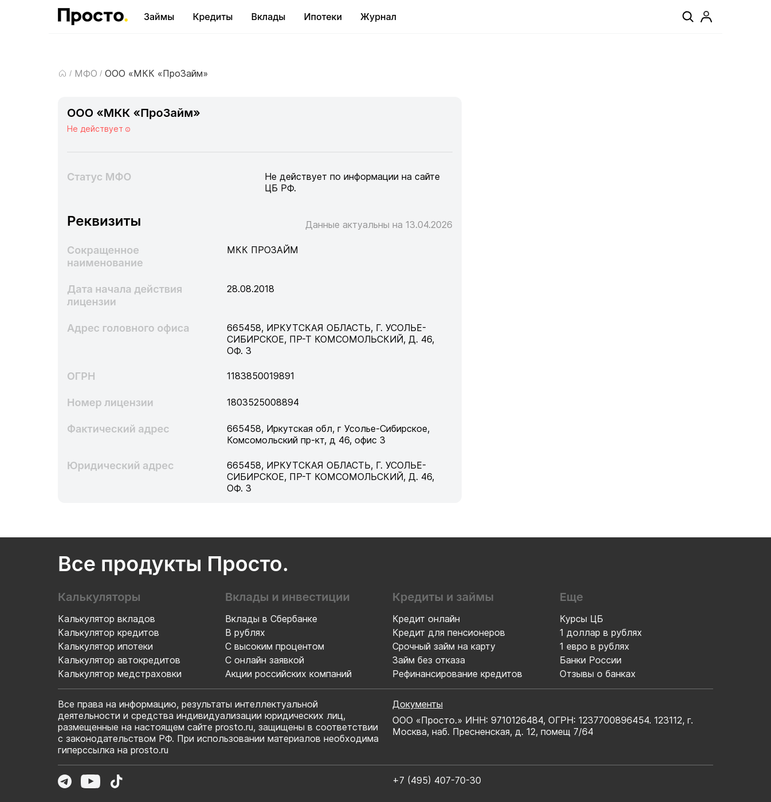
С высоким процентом (274, 646)
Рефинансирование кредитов (457, 673)
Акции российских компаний (288, 673)
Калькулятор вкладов (106, 618)
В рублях (245, 632)
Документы (417, 704)
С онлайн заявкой (264, 660)
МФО (85, 73)
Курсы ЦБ (581, 618)
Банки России (590, 660)
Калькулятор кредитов (108, 632)
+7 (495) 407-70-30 (436, 780)
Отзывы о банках (598, 673)
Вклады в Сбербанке (271, 618)
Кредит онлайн (426, 618)
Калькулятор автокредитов (119, 660)
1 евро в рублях (595, 646)
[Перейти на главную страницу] (93, 16)
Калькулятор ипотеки (105, 646)
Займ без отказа (428, 660)
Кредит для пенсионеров (448, 632)
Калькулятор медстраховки (120, 673)
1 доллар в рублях (601, 632)
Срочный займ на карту (443, 646)
